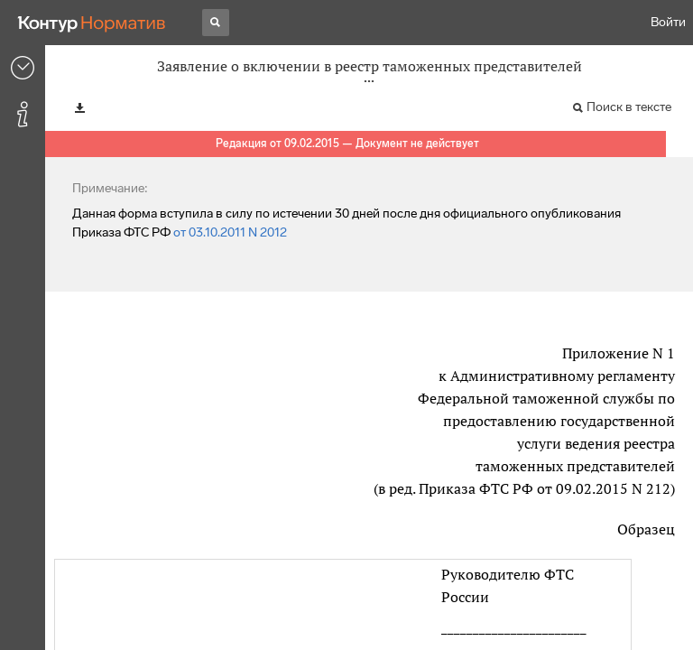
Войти (668, 22)
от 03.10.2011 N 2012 (230, 232)
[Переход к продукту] (92, 22)
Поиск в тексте (629, 107)
